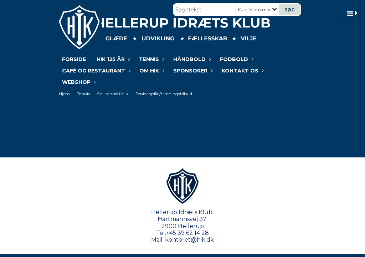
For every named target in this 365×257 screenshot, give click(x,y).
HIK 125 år (112, 59)
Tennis (151, 59)
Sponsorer (192, 70)
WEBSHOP (78, 82)
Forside (74, 59)
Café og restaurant (95, 70)
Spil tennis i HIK (112, 93)
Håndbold (191, 59)
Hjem (64, 93)
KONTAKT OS (242, 70)
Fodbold (236, 59)
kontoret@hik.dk (189, 239)
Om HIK (151, 70)
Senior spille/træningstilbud (163, 93)
